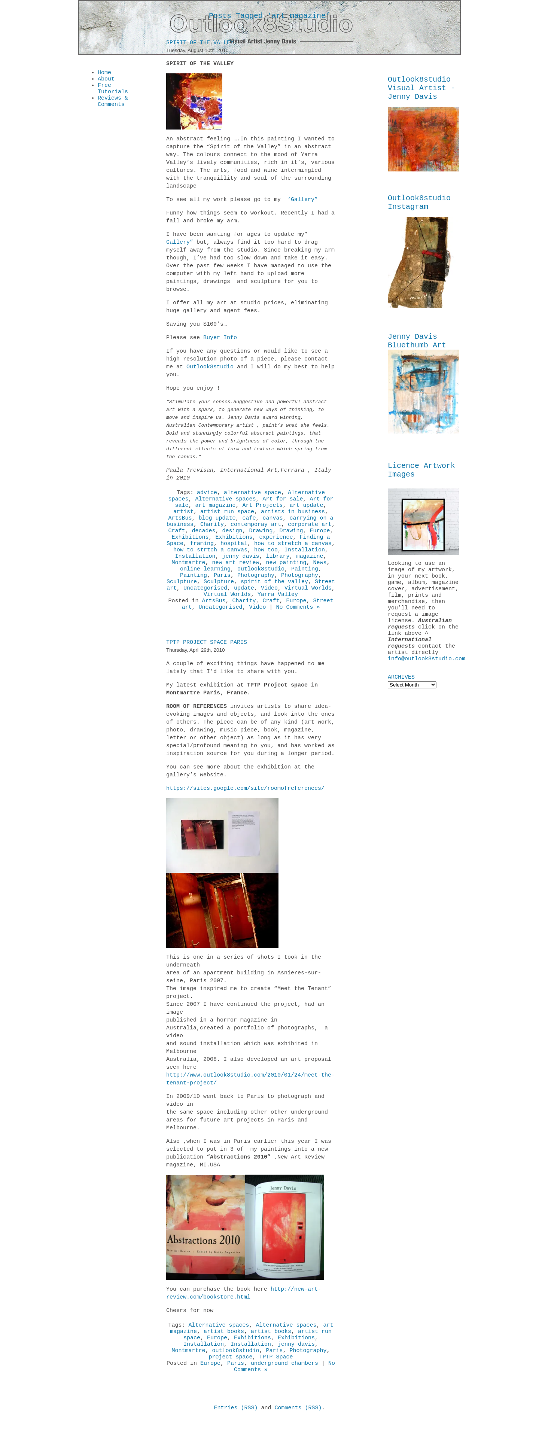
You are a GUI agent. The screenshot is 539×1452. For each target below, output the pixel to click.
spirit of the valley (274, 599)
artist (183, 517)
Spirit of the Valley (200, 44)
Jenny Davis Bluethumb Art (417, 350)
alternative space (252, 495)
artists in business (293, 517)
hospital (233, 554)
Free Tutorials (113, 92)
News (320, 577)
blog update (216, 525)
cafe (249, 525)
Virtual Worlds (308, 607)
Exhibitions (189, 547)
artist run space (227, 517)
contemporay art (256, 532)
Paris (222, 592)
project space (230, 1386)
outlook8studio (260, 584)
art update (306, 510)
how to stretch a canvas (293, 554)
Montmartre (188, 577)
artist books (224, 1356)
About (106, 81)
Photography (255, 592)
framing (202, 554)
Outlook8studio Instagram (419, 208)
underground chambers (284, 1393)
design (232, 540)
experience (276, 547)
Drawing (261, 540)
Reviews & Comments (113, 107)
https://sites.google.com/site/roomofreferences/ (245, 811)
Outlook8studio (210, 368)
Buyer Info (220, 339)
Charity (212, 532)
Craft (176, 540)
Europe (320, 540)
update (244, 607)
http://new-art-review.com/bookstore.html (243, 1316)
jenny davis (240, 569)
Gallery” (179, 243)
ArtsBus (180, 525)
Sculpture (182, 599)
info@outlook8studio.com (426, 689)
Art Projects (263, 510)
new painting (286, 577)
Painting (304, 584)
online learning (205, 584)
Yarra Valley (278, 614)
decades (203, 540)
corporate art (310, 532)
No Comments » (298, 629)
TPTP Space (276, 1386)
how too (266, 562)
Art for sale (283, 502)
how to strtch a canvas (210, 562)
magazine (309, 569)
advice (207, 495)
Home (104, 73)
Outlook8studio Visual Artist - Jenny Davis (421, 90)
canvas (273, 525)
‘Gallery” (301, 201)
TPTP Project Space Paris (206, 665)
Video (269, 607)
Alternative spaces (225, 502)
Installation (304, 562)
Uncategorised (205, 607)
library (278, 569)
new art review (235, 577)
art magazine (215, 510)
